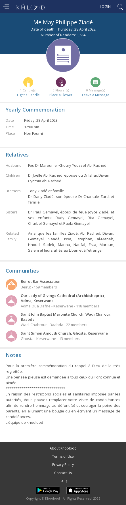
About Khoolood (63, 448)
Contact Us (63, 472)
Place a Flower (60, 95)
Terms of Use (63, 456)
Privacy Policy (63, 464)
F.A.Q (63, 481)
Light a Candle (28, 95)
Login (105, 6)
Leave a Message (95, 95)
